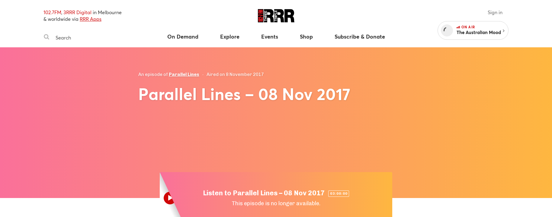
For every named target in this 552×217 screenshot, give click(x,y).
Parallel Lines (184, 74)
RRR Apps (90, 19)
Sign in (495, 12)
